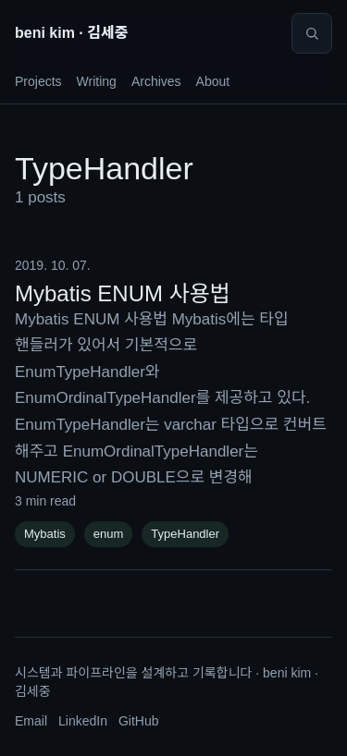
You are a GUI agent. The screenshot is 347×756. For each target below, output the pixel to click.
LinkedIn (82, 720)
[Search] (311, 33)
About (213, 81)
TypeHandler (185, 534)
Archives (156, 81)
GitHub (138, 720)
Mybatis (45, 534)
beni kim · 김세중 (71, 33)
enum (108, 534)
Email (31, 720)
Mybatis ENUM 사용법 (122, 293)
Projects (38, 81)
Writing (97, 81)
